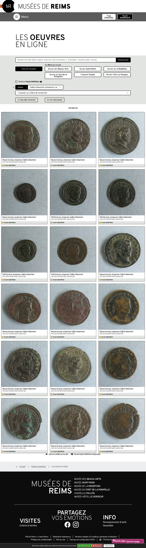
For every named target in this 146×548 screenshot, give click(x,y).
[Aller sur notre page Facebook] (67, 525)
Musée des (58, 69)
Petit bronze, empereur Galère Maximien (67, 217)
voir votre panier (54, 100)
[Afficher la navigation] (16, 16)
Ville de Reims (30, 537)
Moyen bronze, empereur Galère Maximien (19, 160)
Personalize (109, 546)
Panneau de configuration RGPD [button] (82, 540)
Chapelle (88, 75)
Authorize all (84, 546)
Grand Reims (43, 537)
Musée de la (117, 69)
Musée (125, 17)
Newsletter (108, 525)
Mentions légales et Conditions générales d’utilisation (96, 537)
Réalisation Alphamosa (62, 537)
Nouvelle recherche (27, 100)
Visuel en (30, 82)
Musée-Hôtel (117, 75)
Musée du (58, 76)
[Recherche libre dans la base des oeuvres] (65, 59)
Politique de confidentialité (41, 540)
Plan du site (60, 540)
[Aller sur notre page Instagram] (76, 525)
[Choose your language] (107, 539)
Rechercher (123, 60)
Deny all (97, 546)
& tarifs (114, 522)
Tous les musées (28, 69)
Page (108, 17)
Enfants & (28, 525)
